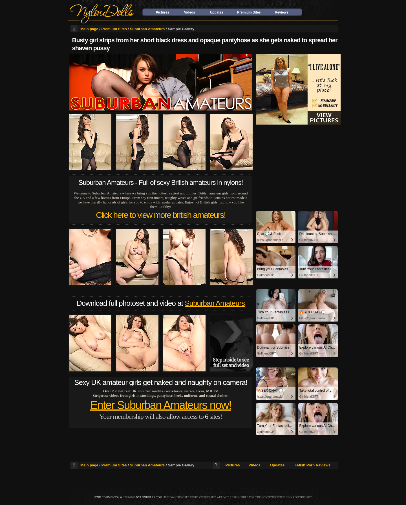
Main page (89, 29)
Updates (216, 12)
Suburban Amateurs (147, 29)
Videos (189, 12)
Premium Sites (249, 12)
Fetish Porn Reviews (312, 465)
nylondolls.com (149, 497)
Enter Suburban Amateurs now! (160, 405)
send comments (106, 497)
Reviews (281, 12)
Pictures (162, 12)
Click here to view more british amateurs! (161, 215)
